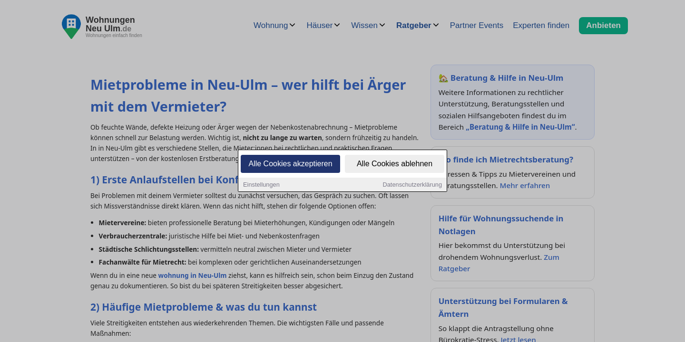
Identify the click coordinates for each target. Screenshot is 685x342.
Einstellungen (261, 185)
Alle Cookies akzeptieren (290, 164)
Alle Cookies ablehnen (394, 164)
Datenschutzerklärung (412, 185)
